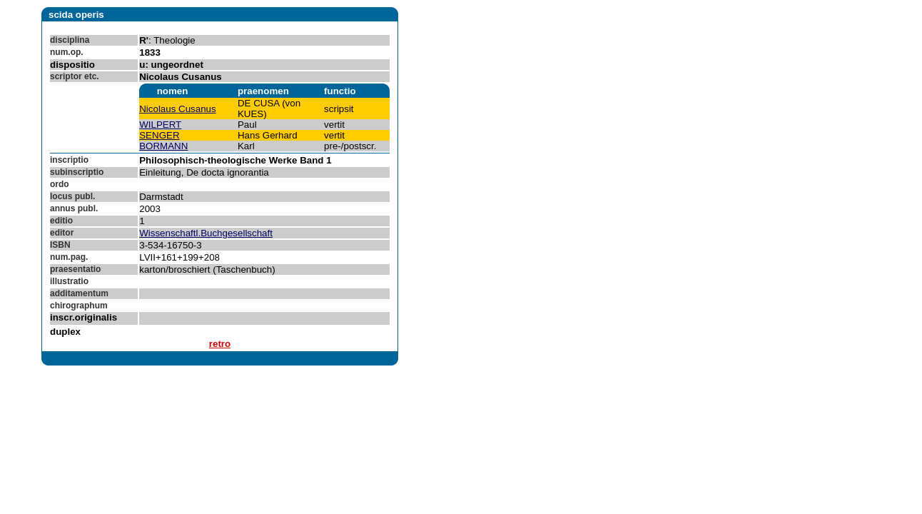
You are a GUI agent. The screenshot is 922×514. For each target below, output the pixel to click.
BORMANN (163, 146)
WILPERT (160, 124)
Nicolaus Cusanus (177, 109)
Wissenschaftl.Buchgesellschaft (206, 233)
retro (219, 343)
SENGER (159, 135)
